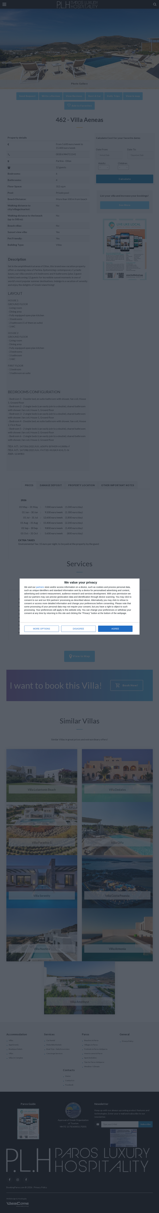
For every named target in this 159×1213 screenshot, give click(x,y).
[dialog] (80, 607)
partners (40, 587)
